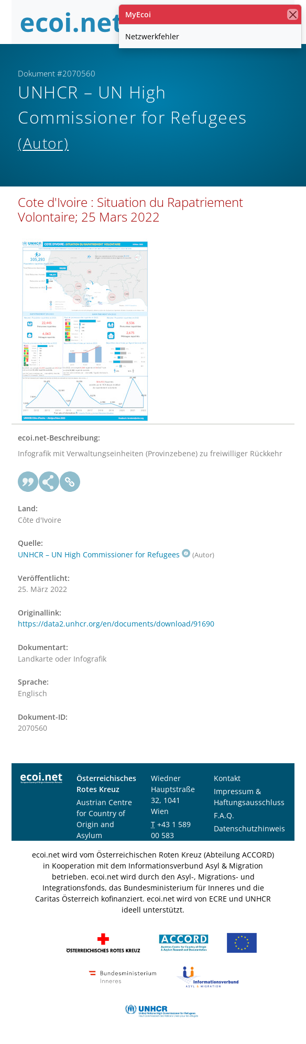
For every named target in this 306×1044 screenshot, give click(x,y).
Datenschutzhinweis (249, 828)
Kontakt (227, 778)
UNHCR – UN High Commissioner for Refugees (104, 554)
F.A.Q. (224, 815)
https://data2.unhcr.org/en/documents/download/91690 (116, 624)
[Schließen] (292, 14)
